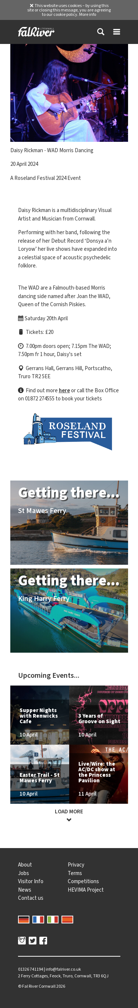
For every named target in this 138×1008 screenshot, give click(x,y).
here (64, 390)
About (25, 864)
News (24, 889)
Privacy (76, 864)
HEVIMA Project (86, 889)
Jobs (23, 873)
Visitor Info (30, 881)
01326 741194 (30, 969)
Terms (75, 873)
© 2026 (41, 986)
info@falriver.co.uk (63, 969)
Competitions (83, 881)
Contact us (30, 898)
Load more (69, 816)
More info (87, 14)
